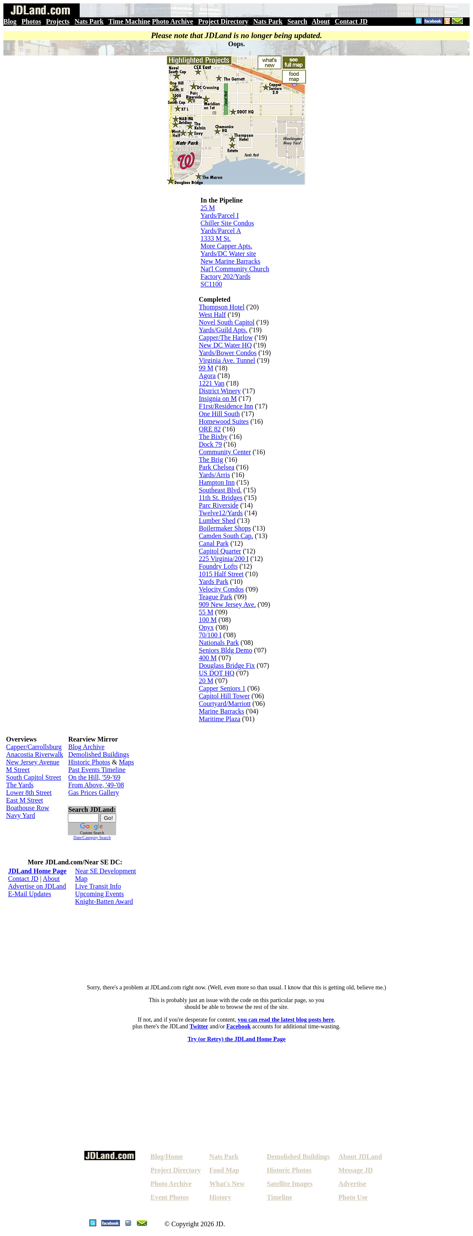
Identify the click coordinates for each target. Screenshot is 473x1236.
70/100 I (210, 635)
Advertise (352, 1183)
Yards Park (213, 581)
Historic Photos (89, 762)
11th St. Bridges (220, 497)
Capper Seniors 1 (222, 688)
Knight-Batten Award (104, 901)
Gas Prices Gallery (93, 792)
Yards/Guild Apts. (223, 329)
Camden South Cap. (226, 535)
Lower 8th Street (29, 792)
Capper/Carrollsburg (33, 746)
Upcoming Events (99, 893)
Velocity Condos (221, 589)
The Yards (19, 785)
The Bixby (213, 436)
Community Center (225, 452)
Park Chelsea (216, 467)
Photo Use (352, 1197)
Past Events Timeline (96, 769)
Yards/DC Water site (228, 253)
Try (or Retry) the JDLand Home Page (236, 1039)
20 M (206, 680)
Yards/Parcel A (220, 230)
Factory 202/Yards (225, 276)
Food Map (224, 1170)
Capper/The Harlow (226, 337)
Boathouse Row (27, 807)
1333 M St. (215, 238)
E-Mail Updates (29, 893)
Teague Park (215, 596)
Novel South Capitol (227, 322)
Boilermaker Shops (225, 528)
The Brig (211, 459)
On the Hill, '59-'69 (94, 777)
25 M (207, 207)
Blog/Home (166, 1156)
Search (297, 21)
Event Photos (169, 1197)
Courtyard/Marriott (225, 703)
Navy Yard (20, 815)
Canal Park (214, 543)
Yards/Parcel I (219, 215)
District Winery (220, 390)
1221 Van (212, 383)
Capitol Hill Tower (224, 696)
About (321, 21)
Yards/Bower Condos (228, 352)
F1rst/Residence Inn (226, 406)
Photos (31, 21)
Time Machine (129, 21)
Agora (207, 375)
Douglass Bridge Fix (227, 665)
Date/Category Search (92, 837)
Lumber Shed (217, 520)
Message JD (355, 1170)
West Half (212, 314)
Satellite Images (289, 1183)
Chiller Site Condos (227, 223)
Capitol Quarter (220, 551)
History (220, 1197)
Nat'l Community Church (234, 268)
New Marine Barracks (230, 261)
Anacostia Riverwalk (34, 754)
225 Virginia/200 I (224, 558)
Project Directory (223, 21)
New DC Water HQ (225, 345)
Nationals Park (219, 642)
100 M (208, 619)
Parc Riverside (219, 505)
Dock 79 (210, 444)
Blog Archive (86, 746)
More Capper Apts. (226, 246)
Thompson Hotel (222, 307)
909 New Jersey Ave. (227, 604)
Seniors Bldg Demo (225, 650)
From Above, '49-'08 (96, 785)
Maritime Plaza (219, 718)
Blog (10, 21)
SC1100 (211, 284)
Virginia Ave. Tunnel (227, 360)
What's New (227, 1183)
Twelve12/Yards (221, 513)
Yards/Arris (214, 474)
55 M (206, 612)
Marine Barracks (221, 711)
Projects (58, 21)
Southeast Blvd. (220, 490)
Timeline (279, 1197)
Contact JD (351, 21)
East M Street (24, 800)
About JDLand (360, 1156)
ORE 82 (210, 429)
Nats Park (89, 21)
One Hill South (219, 413)
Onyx (206, 627)
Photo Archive (172, 21)
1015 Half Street (221, 574)
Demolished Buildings (98, 754)
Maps (126, 762)
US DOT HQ (216, 673)
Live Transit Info (98, 886)
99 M (206, 368)
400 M (208, 657)
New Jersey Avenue (32, 762)
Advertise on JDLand (37, 886)
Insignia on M (218, 398)
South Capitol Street (33, 777)
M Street (18, 769)
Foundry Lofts (218, 566)
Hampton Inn (217, 482)
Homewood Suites (224, 421)
